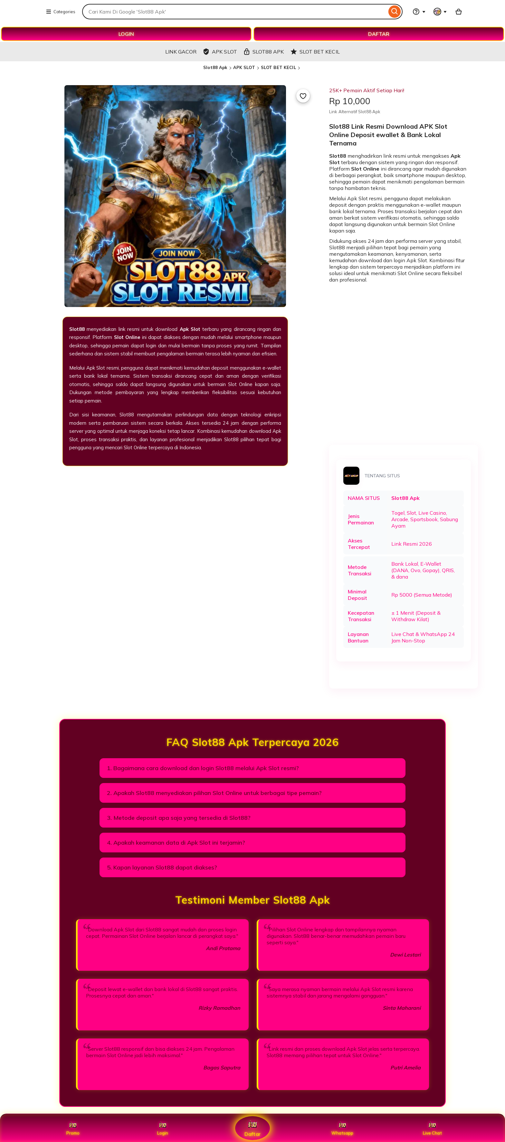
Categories (60, 12)
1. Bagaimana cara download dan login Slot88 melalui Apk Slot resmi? (203, 768)
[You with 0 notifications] (440, 11)
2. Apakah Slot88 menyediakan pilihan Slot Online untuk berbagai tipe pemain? (214, 793)
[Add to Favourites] (303, 96)
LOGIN (126, 34)
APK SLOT (244, 67)
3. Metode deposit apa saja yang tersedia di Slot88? (179, 817)
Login (162, 1128)
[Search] (395, 11)
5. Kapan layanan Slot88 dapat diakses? (162, 867)
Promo (73, 1128)
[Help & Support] (419, 11)
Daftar (252, 1128)
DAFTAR (378, 34)
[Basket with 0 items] (458, 11)
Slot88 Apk (215, 67)
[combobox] (234, 11)
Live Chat (432, 1128)
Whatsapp (342, 1128)
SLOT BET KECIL (278, 67)
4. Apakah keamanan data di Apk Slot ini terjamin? (176, 842)
